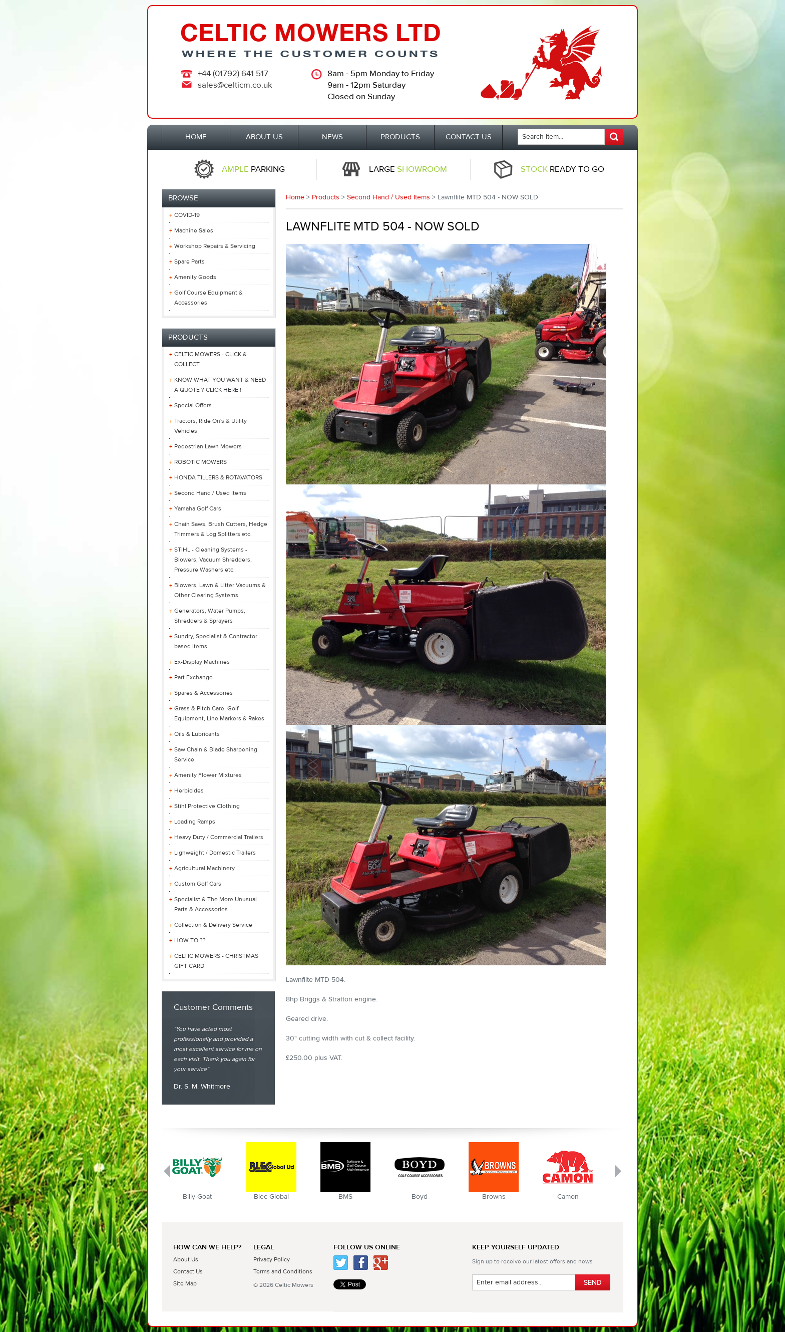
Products (325, 197)
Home (295, 197)
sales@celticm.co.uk (235, 85)
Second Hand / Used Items (388, 197)
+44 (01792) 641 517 (233, 73)
